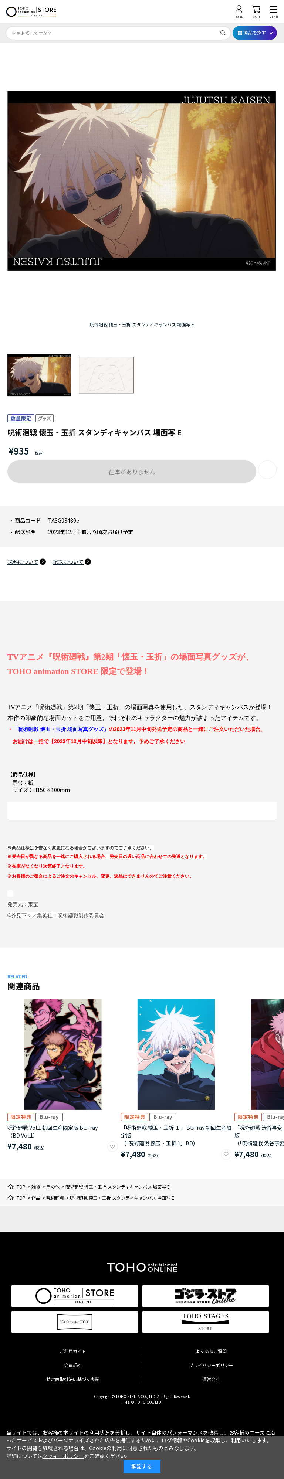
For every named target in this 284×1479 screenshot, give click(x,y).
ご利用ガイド (73, 1351)
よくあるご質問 (211, 1351)
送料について (22, 561)
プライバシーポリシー (211, 1365)
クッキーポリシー (63, 1455)
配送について (68, 561)
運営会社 (211, 1379)
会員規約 (73, 1365)
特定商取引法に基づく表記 (72, 1379)
